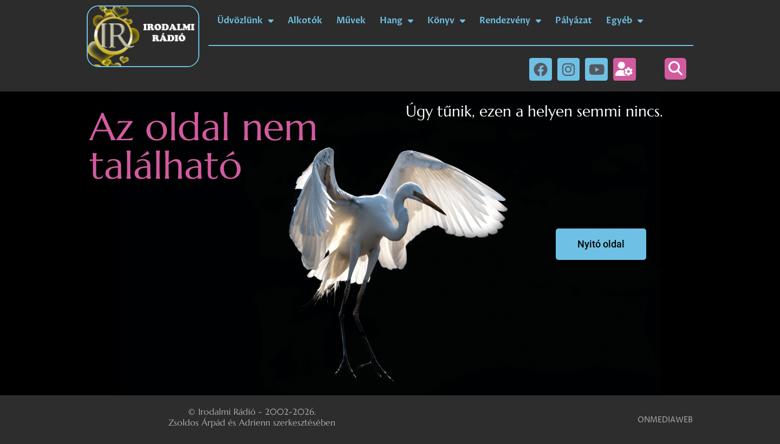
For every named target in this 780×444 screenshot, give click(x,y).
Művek (351, 21)
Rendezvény (510, 20)
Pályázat (573, 21)
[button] (675, 69)
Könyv (446, 20)
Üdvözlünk (245, 20)
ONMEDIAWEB (665, 420)
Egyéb (624, 20)
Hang (396, 20)
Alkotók (305, 21)
